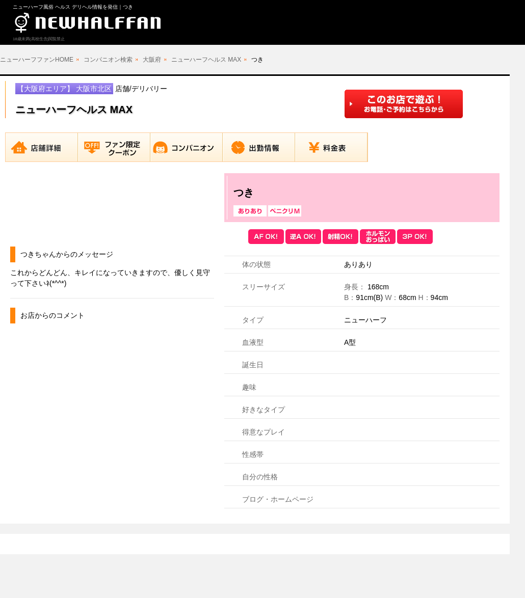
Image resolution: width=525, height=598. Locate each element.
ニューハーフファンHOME (36, 59)
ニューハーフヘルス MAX (206, 59)
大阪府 (152, 59)
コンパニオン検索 (108, 59)
